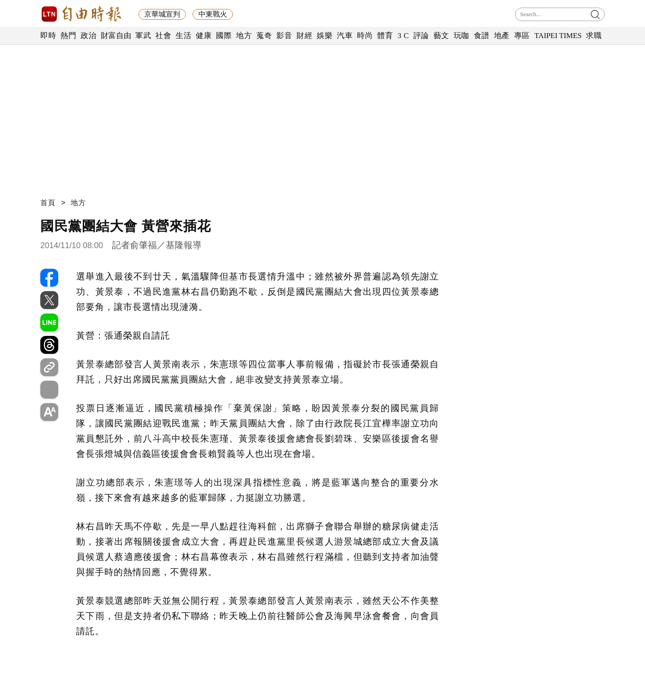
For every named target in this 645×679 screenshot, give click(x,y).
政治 (88, 35)
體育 (385, 35)
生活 (183, 35)
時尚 (365, 35)
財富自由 (116, 35)
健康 (203, 35)
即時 (48, 35)
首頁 (48, 202)
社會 (163, 35)
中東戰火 (212, 14)
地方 (244, 35)
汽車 (345, 35)
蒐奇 (264, 35)
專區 (522, 35)
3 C (403, 35)
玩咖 (461, 35)
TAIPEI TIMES (557, 35)
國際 (224, 35)
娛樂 (324, 35)
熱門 (68, 35)
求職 (594, 35)
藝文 (441, 35)
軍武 (143, 35)
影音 (284, 35)
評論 (421, 35)
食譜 (482, 35)
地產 (502, 35)
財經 (304, 35)
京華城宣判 (162, 14)
